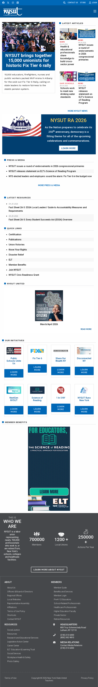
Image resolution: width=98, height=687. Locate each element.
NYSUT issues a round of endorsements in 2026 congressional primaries (46, 166)
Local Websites (14, 599)
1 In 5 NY (60, 397)
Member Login (60, 595)
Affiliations (12, 607)
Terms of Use (10, 678)
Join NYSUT (15, 270)
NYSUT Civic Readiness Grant (24, 275)
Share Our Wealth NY (60, 359)
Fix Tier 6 (37, 358)
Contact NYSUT (14, 619)
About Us (11, 588)
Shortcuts (11, 615)
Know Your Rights (18, 249)
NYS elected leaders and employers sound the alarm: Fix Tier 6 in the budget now (50, 176)
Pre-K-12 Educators (62, 599)
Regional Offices (14, 595)
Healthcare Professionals (65, 607)
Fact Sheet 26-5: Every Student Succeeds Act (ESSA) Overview (40, 219)
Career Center (13, 646)
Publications (15, 239)
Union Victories (17, 244)
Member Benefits (17, 264)
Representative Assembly (18, 603)
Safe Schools (67, 83)
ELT (10, 259)
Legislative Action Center (18, 642)
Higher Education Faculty (65, 611)
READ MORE (86, 329)
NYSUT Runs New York (84, 399)
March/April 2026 (49, 324)
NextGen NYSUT (14, 399)
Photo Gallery (13, 661)
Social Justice (13, 630)
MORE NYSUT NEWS (78, 110)
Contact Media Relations (71, 645)
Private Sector (60, 615)
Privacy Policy (87, 678)
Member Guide (60, 588)
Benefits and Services (63, 591)
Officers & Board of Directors (20, 591)
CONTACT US (73, 2)
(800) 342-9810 (67, 637)
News (62, 42)
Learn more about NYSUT (49, 569)
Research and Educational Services (22, 638)
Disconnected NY (84, 359)
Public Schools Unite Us (14, 361)
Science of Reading (37, 399)
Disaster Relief (16, 254)
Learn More (68, 148)
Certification (15, 234)
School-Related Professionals (67, 603)
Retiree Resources (62, 619)
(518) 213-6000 (67, 635)
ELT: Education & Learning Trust (21, 650)
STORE (83, 2)
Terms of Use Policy (16, 611)
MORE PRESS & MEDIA (49, 185)
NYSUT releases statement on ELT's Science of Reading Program (42, 171)
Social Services (14, 653)
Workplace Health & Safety (19, 657)
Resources (12, 634)
